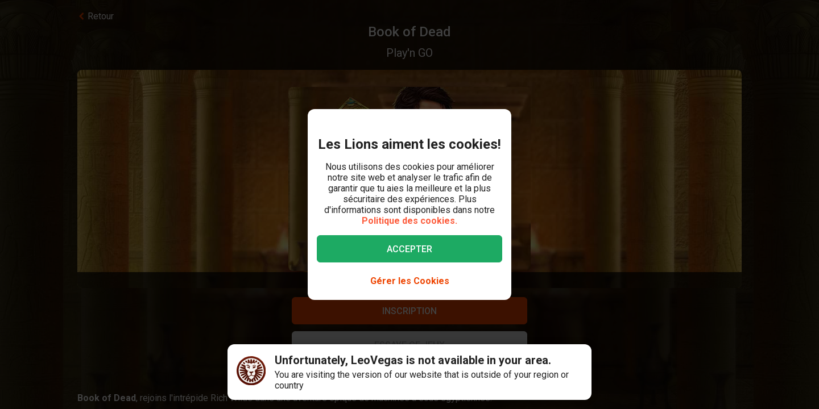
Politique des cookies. (409, 220)
